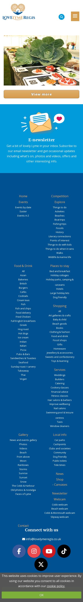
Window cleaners (59, 426)
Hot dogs (23, 333)
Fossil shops (60, 340)
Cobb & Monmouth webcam (59, 512)
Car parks (60, 440)
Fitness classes (59, 395)
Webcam (60, 499)
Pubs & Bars (23, 354)
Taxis (60, 421)
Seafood (23, 362)
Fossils (60, 228)
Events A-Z (23, 215)
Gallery (23, 435)
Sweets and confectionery (59, 357)
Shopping (60, 306)
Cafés (23, 292)
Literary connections (60, 236)
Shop (59, 479)
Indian (23, 341)
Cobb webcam (60, 504)
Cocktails (23, 296)
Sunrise (23, 473)
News (60, 474)
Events (23, 202)
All (23, 271)
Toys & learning (59, 361)
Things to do (60, 207)
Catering (59, 383)
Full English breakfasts (23, 321)
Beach (23, 452)
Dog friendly (60, 297)
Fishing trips (59, 223)
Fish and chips (23, 308)
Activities (60, 211)
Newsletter (59, 493)
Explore (60, 202)
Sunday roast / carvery (23, 366)
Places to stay (59, 266)
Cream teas (23, 300)
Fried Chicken (23, 316)
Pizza (23, 350)
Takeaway (23, 370)
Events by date (23, 207)
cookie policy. (56, 586)
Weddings (59, 375)
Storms (23, 469)
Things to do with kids (60, 244)
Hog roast (23, 329)
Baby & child (59, 319)
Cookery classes (60, 387)
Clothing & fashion (60, 332)
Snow (23, 481)
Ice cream (23, 337)
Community (60, 452)
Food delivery (23, 312)
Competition (59, 196)
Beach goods (59, 323)
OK (42, 595)
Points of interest (59, 240)
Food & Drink (23, 266)
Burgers (23, 287)
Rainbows (23, 465)
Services (59, 370)
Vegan (23, 379)
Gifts (59, 344)
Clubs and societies (60, 448)
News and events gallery (23, 440)
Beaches (60, 215)
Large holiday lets (59, 293)
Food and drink (59, 336)
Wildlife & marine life (59, 257)
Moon (23, 460)
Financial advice (59, 391)
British (23, 283)
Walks (59, 252)
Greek (23, 325)
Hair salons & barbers (60, 400)
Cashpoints (59, 444)
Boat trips (60, 219)
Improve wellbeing (60, 404)
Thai (23, 375)
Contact (23, 526)
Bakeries (23, 279)
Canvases (60, 485)
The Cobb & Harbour (23, 485)
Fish (23, 304)
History (60, 232)
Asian (23, 275)
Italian (23, 345)
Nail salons (60, 408)
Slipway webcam (60, 517)
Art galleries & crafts (60, 315)
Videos (23, 448)
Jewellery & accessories (60, 352)
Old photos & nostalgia (23, 490)
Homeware (60, 348)
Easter (23, 211)
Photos (23, 444)
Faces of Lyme (23, 494)
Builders (59, 379)
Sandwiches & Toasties (23, 358)
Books (59, 328)
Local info (60, 435)
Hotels (59, 288)
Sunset (23, 477)
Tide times (59, 465)
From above (23, 456)
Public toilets (60, 460)
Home (23, 196)
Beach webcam (59, 508)
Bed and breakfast (60, 271)
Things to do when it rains (59, 248)
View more (41, 94)
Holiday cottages (60, 275)
